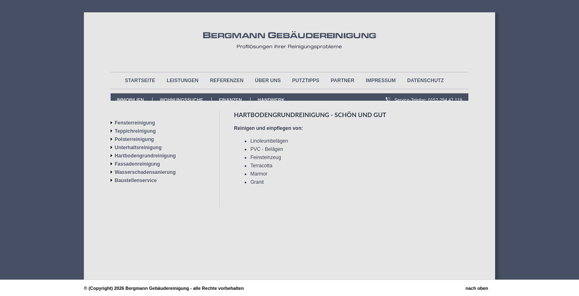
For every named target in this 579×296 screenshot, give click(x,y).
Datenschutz (425, 80)
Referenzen (226, 80)
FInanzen (230, 99)
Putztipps (306, 80)
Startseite (140, 80)
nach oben (477, 288)
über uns (268, 80)
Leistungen (182, 80)
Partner (342, 80)
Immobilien (130, 99)
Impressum (381, 80)
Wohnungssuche (181, 99)
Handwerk (271, 99)
